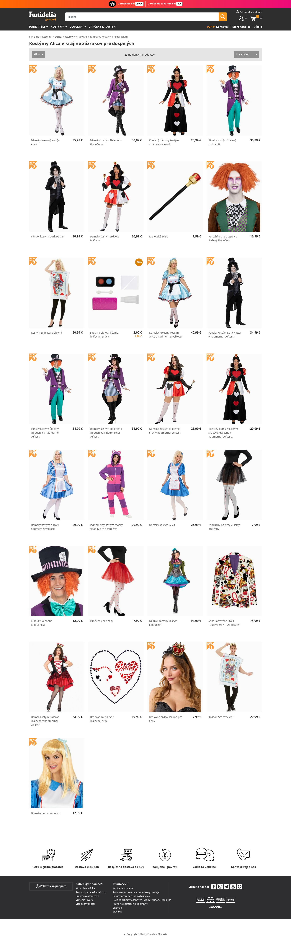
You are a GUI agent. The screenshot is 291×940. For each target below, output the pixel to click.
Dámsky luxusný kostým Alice (46, 142)
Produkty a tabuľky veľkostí (91, 892)
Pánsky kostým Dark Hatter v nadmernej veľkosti (224, 334)
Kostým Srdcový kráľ (220, 717)
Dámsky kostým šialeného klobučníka (106, 142)
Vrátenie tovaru (84, 900)
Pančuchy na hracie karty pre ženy (224, 527)
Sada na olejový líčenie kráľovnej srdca (104, 334)
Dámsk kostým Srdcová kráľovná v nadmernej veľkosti (45, 721)
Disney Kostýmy (64, 36)
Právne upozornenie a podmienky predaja (136, 892)
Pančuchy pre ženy (101, 621)
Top (209, 26)
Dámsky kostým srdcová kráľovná (105, 238)
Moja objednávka (85, 888)
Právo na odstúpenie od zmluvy (130, 903)
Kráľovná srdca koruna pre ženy (165, 719)
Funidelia (34, 36)
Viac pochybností (85, 903)
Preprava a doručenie (87, 896)
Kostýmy (57, 26)
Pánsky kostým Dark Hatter (47, 236)
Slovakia (117, 911)
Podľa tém (37, 26)
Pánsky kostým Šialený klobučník (222, 142)
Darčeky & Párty (101, 26)
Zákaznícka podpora (51, 886)
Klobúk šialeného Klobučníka (41, 622)
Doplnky (76, 26)
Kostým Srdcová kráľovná (46, 332)
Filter (37, 54)
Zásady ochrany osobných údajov (131, 896)
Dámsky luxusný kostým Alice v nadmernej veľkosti (165, 334)
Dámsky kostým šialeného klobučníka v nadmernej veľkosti (106, 432)
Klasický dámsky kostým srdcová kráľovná (164, 142)
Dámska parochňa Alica (45, 813)
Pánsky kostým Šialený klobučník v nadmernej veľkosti (45, 432)
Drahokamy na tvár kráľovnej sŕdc (102, 719)
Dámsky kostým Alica (162, 525)
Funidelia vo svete (123, 888)
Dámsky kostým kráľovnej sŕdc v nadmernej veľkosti (165, 430)
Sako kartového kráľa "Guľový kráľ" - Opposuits (224, 622)
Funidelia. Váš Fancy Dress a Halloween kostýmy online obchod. (42, 16)
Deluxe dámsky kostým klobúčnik (163, 622)
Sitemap (117, 907)
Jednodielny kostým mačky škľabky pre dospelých (106, 527)
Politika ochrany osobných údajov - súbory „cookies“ (142, 900)
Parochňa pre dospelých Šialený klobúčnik (223, 238)
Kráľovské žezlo (158, 236)
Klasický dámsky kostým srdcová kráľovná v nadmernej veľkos (223, 432)
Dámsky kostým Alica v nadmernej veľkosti (45, 527)
